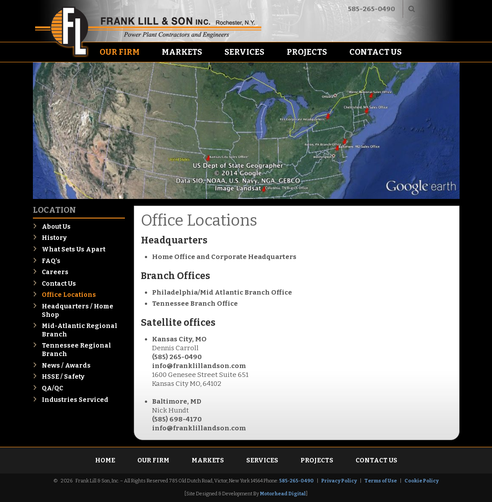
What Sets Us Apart (73, 249)
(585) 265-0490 (177, 357)
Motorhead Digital (283, 494)
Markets (182, 52)
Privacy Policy (339, 481)
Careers (55, 272)
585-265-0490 (371, 9)
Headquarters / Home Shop (77, 311)
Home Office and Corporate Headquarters (224, 257)
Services (244, 52)
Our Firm (120, 52)
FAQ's (51, 261)
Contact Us (375, 52)
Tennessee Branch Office (195, 304)
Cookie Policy (421, 481)
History (54, 238)
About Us (56, 227)
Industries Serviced (75, 400)
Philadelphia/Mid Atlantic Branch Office (222, 292)
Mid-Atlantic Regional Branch (79, 330)
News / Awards (66, 365)
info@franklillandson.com (199, 366)
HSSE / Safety (63, 377)
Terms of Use (380, 481)
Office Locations (69, 295)
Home (105, 460)
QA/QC (52, 388)
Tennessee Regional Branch (76, 350)
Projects (307, 52)
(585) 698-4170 (177, 419)
